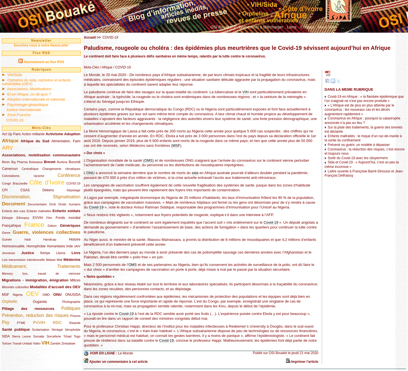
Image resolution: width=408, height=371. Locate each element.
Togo (77, 336)
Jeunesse (8, 253)
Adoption (72, 134)
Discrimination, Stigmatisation (41, 196)
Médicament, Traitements (41, 266)
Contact (307, 27)
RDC (57, 322)
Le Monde (125, 353)
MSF (5, 295)
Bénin (6, 162)
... (342, 27)
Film (49, 217)
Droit (52, 204)
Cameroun (10, 169)
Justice (27, 253)
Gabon (52, 225)
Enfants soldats (66, 211)
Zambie (55, 343)
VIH (45, 343)
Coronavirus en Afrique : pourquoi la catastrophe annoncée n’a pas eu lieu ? (362, 120)
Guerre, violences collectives (46, 232)
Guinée (7, 239)
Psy (5, 322)
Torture (7, 343)
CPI (5, 190)
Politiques (71, 308)
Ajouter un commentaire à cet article (118, 362)
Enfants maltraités (38, 211)
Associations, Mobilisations (29, 89)
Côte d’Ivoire (47, 182)
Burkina (62, 162)
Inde (69, 246)
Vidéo (36, 343)
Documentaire (37, 204)
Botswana (35, 162)
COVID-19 (14, 120)
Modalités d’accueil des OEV (55, 287)
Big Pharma (19, 162)
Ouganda (40, 302)
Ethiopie (7, 217)
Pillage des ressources (28, 308)
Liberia (60, 253)
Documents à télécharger (261, 27)
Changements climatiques (61, 168)
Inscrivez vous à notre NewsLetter (41, 45)
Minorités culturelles (15, 287)
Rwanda (75, 323)
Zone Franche (18, 115)
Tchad (67, 336)
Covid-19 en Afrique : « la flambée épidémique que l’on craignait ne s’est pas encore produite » (364, 99)
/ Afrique (105, 67)
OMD (46, 294)
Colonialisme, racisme (23, 175)
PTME (21, 323)
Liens (291, 27)
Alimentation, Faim (65, 141)
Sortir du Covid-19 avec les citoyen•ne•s (358, 158)
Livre (76, 253)
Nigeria (17, 294)
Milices (75, 280)
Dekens (48, 190)
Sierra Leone (21, 336)
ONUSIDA (72, 295)
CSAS (25, 190)
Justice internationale (23, 110)
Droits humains (69, 204)
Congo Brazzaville (14, 183)
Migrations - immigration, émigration (35, 280)
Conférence (69, 175)
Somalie (38, 336)
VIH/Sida (14, 75)
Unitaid (27, 343)
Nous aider (327, 27)
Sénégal (57, 329)
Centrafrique (30, 168)
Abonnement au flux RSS (44, 62)
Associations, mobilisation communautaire (41, 155)
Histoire (75, 239)
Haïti (28, 239)
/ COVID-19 (121, 67)
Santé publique (16, 329)
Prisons (75, 315)
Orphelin (9, 301)
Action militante (33, 134)
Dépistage (74, 190)
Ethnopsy (23, 217)
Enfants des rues (13, 211)
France (34, 224)
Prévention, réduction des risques (35, 315)
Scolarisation (40, 329)
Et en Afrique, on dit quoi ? (29, 94)
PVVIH (39, 322)
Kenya (45, 253)
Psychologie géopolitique (27, 105)
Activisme (54, 134)
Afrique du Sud (35, 141)
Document (13, 203)
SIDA (6, 336)
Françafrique (11, 226)
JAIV (77, 246)
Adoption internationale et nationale (36, 99)
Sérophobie (72, 329)
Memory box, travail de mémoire (41, 273)
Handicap (49, 239)
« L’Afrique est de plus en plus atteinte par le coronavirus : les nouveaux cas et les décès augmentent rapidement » (359, 109)
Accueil (90, 37)
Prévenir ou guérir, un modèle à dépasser (359, 145)
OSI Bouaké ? (222, 27)
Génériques (70, 225)
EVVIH (38, 218)
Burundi (74, 162)
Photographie (71, 301)
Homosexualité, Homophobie (24, 246)
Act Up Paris (11, 134)
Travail (16, 343)
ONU (57, 294)
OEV (32, 293)
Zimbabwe (68, 343)
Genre (6, 232)
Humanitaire (56, 246)
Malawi (51, 259)
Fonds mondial (68, 218)
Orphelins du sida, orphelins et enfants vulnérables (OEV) (36, 82)
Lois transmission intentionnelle (23, 259)
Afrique (10, 140)
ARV (7, 148)
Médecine (71, 259)
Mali (59, 259)
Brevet (50, 162)
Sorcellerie (53, 336)
